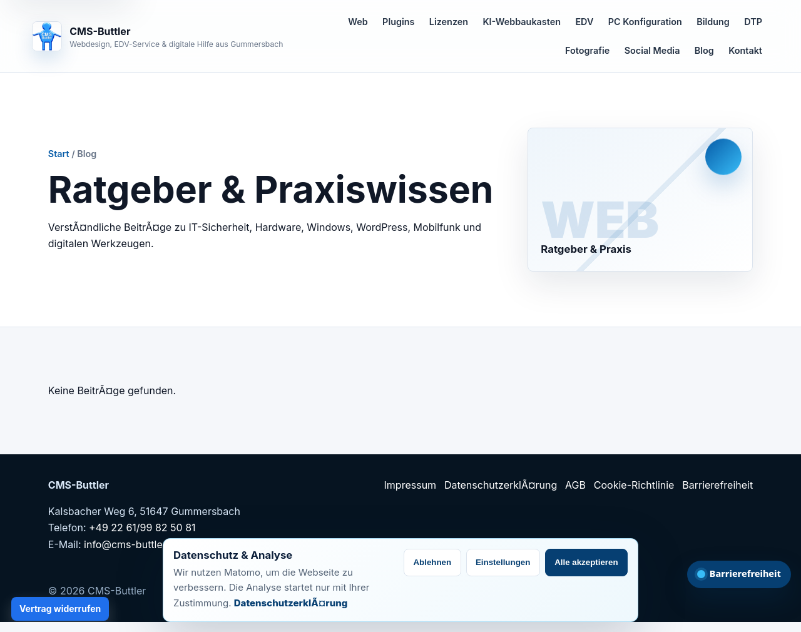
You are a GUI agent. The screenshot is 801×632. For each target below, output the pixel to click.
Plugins (398, 21)
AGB (575, 485)
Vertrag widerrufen (60, 608)
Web (357, 21)
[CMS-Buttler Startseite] (157, 36)
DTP (753, 21)
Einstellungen (503, 562)
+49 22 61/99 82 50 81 (142, 527)
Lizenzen (448, 21)
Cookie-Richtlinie (634, 485)
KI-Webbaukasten (521, 21)
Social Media (652, 50)
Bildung (713, 21)
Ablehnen (432, 562)
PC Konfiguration (645, 21)
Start (58, 153)
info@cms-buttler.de (132, 544)
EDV (584, 21)
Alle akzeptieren (586, 562)
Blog (704, 50)
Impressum (410, 485)
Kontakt (745, 50)
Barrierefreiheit (717, 485)
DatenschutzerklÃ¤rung (500, 485)
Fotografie (587, 50)
